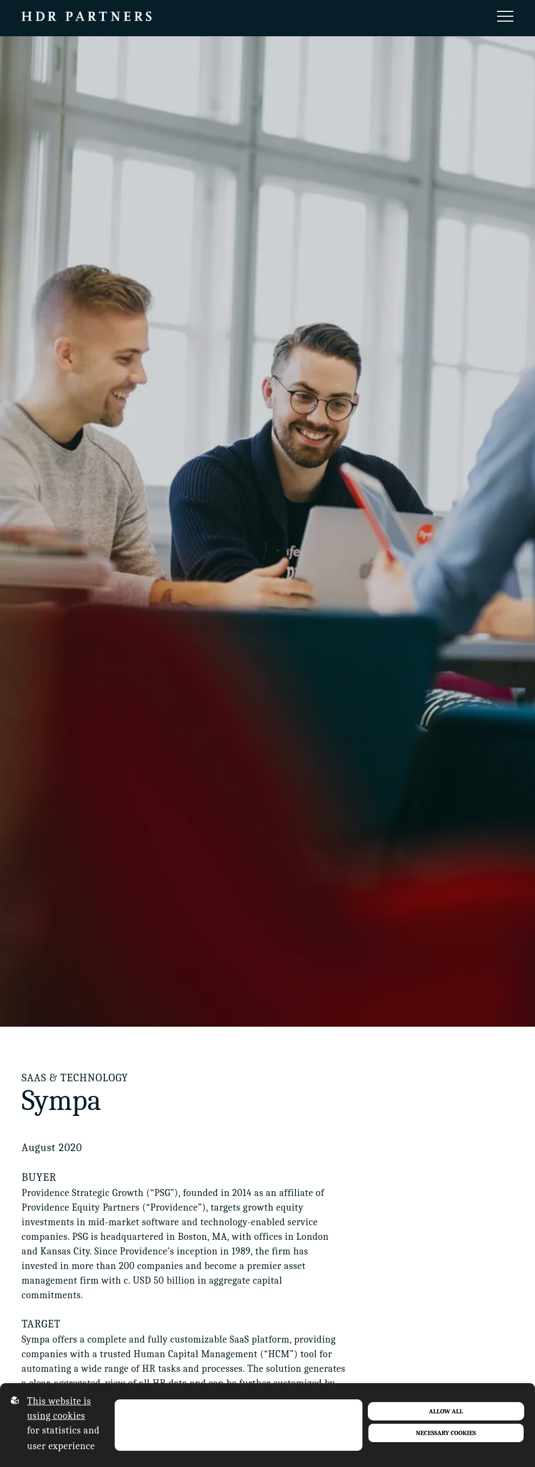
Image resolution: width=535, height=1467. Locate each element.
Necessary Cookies (446, 1433)
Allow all (446, 1411)
